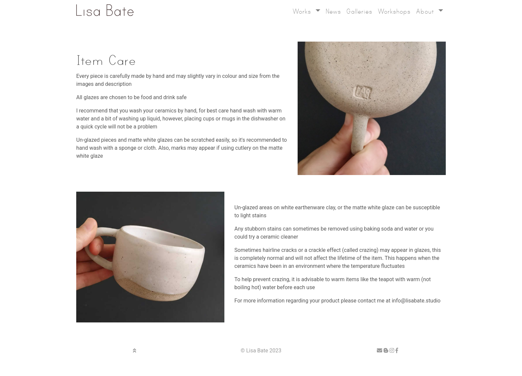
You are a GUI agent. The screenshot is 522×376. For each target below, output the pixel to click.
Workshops (394, 11)
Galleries (359, 11)
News (333, 11)
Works (302, 11)
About (426, 11)
